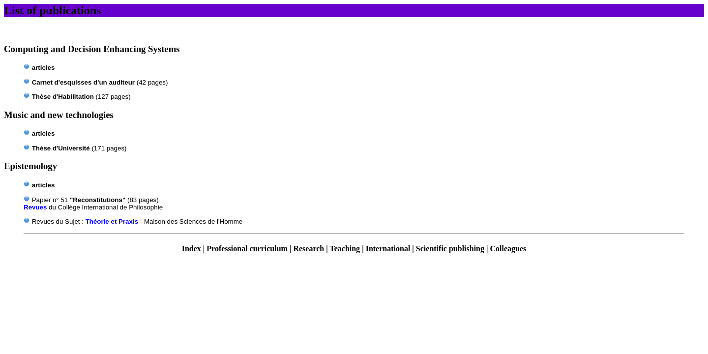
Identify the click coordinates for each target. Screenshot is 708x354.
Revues (35, 207)
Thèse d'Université (61, 148)
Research (308, 248)
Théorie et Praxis (112, 221)
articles (43, 67)
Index (191, 248)
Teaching (344, 248)
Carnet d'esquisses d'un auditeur (83, 82)
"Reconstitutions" (97, 200)
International (388, 248)
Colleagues (508, 248)
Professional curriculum (247, 248)
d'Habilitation (63, 96)
